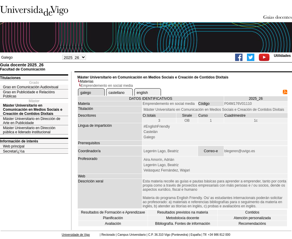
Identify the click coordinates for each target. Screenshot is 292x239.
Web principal (13, 146)
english (142, 93)
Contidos (252, 212)
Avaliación (113, 224)
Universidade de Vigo (76, 234)
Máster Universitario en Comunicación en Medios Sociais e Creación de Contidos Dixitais (32, 109)
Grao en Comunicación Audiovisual (30, 87)
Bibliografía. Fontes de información (182, 224)
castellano (116, 93)
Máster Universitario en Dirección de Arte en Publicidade (31, 121)
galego (85, 93)
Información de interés (19, 141)
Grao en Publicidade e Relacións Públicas (29, 94)
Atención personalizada (252, 218)
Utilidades (282, 56)
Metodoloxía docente (182, 218)
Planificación (113, 218)
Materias (86, 81)
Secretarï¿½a (14, 151)
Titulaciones (10, 78)
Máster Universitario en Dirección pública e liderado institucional (29, 130)
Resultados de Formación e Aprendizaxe (113, 212)
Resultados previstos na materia (182, 212)
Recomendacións (252, 224)
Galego (7, 57)
